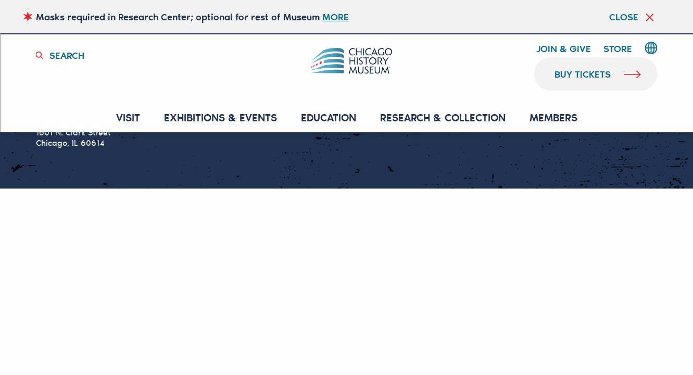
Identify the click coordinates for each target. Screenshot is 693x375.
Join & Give (563, 49)
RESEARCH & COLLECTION (443, 117)
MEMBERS (553, 117)
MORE (335, 16)
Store (617, 49)
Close (623, 16)
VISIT (128, 117)
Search (66, 55)
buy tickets (583, 74)
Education (328, 117)
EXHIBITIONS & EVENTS (220, 117)
